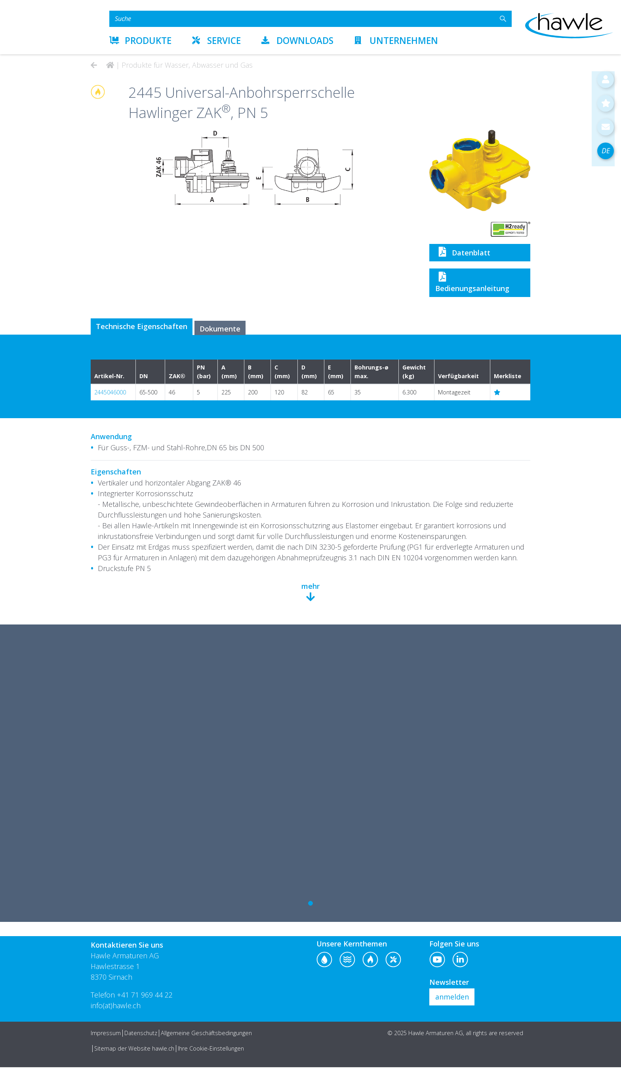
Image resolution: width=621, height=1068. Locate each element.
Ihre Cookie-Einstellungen (211, 1049)
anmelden (452, 998)
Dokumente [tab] (226, 329)
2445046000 (110, 393)
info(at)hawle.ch (116, 1006)
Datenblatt (462, 252)
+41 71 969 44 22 (145, 995)
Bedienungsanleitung (472, 282)
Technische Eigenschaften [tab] (143, 327)
